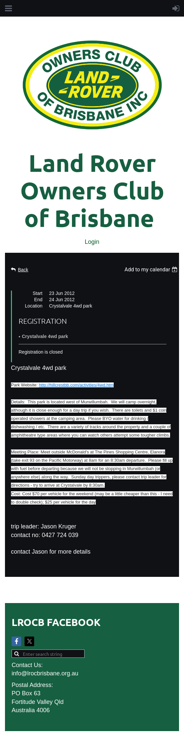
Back (23, 269)
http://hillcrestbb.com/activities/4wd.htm (76, 384)
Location (33, 305)
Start (37, 293)
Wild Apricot (103, 742)
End (38, 299)
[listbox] (151, 269)
